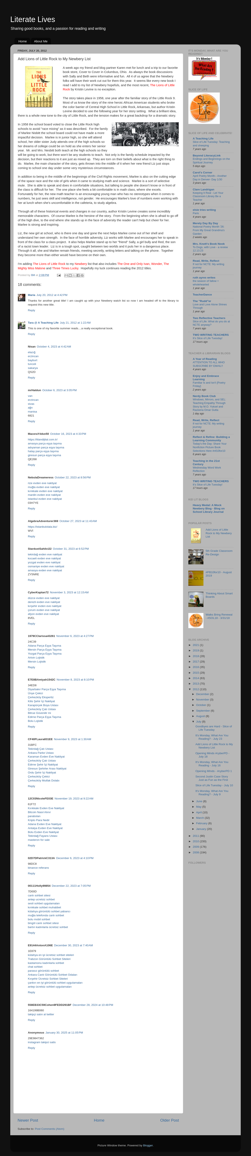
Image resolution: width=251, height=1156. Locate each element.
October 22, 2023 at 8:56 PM (73, 477)
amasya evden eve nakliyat (45, 570)
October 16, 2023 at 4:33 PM (68, 433)
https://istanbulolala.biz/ (42, 526)
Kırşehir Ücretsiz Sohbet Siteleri (48, 978)
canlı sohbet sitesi (39, 895)
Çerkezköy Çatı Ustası (42, 709)
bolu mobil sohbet (39, 919)
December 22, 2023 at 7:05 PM (71, 885)
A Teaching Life (203, 138)
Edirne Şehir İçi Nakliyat (43, 764)
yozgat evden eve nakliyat (44, 562)
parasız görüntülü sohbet (43, 970)
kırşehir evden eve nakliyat (44, 606)
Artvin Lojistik (36, 657)
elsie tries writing (204, 209)
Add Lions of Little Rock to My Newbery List (219, 533)
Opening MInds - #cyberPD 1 (213, 771)
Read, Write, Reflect (206, 260)
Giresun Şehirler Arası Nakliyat (47, 768)
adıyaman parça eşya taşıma (46, 447)
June (199, 801)
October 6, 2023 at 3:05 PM (59, 390)
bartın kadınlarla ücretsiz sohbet (48, 927)
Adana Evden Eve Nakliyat (44, 824)
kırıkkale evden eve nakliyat (45, 491)
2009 (196, 846)
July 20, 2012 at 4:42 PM (51, 295)
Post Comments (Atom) (49, 1128)
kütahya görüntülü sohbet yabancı (49, 911)
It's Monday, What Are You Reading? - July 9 (211, 792)
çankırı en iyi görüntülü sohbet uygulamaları (55, 982)
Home (22, 41)
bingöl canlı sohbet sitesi (43, 923)
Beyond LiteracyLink (207, 155)
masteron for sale (39, 839)
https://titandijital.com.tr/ (43, 439)
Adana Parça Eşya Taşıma (44, 645)
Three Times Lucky (65, 268)
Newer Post (28, 1120)
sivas (31, 403)
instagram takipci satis (42, 1042)
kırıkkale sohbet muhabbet (44, 907)
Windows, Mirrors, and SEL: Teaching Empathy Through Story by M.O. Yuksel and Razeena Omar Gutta (209, 404)
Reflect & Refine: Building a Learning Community (211, 438)
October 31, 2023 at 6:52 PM (71, 548)
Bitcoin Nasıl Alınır (39, 812)
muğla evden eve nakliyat (44, 487)
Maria (31, 295)
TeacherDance (202, 294)
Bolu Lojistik (35, 720)
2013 (196, 683)
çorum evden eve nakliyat (44, 610)
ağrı (30, 407)
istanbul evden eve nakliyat (45, 498)
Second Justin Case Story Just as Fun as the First (211, 778)
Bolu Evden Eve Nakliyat (43, 832)
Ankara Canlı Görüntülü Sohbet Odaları (52, 974)
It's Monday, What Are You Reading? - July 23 (211, 737)
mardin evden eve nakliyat (44, 494)
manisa (32, 411)
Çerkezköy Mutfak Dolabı (44, 780)
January (201, 829)
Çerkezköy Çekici (39, 776)
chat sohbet (35, 966)
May (199, 806)
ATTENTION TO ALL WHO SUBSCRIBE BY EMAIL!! (209, 364)
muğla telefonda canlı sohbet (46, 915)
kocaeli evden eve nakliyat (44, 558)
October (201, 705)
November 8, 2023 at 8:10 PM (75, 679)
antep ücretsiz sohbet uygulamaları (50, 986)
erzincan (33, 356)
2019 (196, 650)
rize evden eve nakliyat (42, 483)
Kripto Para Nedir (39, 820)
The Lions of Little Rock (49, 264)
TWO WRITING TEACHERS (211, 334)
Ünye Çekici (35, 693)
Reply (31, 310)
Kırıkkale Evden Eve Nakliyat (46, 808)
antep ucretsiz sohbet (41, 899)
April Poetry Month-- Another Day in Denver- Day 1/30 (210, 177)
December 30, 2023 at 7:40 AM (73, 945)
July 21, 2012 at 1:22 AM (75, 322)
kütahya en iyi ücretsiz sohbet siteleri (51, 955)
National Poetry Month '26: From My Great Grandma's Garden (209, 230)
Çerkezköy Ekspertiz (41, 697)
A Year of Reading (205, 359)
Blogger (148, 1145)
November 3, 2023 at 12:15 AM (69, 592)
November (203, 699)
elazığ (31, 352)
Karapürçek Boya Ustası (43, 705)
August (201, 716)
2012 (196, 689)
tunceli (32, 364)
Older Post (169, 1120)
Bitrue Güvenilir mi (39, 713)
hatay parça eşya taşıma (43, 451)
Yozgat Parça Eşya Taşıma (45, 653)
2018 (196, 656)
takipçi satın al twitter (41, 1014)
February (202, 823)
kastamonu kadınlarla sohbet (46, 963)
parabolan (34, 816)
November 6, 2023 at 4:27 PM (75, 636)
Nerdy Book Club (204, 396)
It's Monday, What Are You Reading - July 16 (211, 763)
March (200, 817)
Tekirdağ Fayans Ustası (42, 835)
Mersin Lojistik (37, 661)
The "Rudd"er (202, 301)
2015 (196, 672)
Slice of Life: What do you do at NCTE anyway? (211, 323)
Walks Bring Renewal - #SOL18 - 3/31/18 (219, 616)
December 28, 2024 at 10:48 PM (93, 1004)
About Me (41, 41)
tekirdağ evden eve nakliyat (45, 554)
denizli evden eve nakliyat (44, 602)
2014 (196, 678)
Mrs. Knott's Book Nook (209, 243)
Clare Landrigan (203, 189)
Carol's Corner (202, 172)
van (30, 395)
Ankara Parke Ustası (41, 752)
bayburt (32, 360)
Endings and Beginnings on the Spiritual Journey (211, 160)
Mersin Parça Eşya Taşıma (44, 649)
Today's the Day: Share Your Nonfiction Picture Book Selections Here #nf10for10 (209, 447)
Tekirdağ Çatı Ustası (40, 748)
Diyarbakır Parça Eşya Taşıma (47, 689)
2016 (196, 667)
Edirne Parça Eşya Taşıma (44, 717)
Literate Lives (32, 19)
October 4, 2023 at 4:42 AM (54, 346)
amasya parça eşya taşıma (45, 443)
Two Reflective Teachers (209, 318)
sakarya (33, 368)
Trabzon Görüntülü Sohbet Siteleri (49, 959)
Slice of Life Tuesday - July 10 (214, 785)
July (199, 721)
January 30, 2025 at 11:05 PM (64, 1032)
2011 (196, 835)
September (203, 710)
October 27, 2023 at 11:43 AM (78, 521)
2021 (196, 645)
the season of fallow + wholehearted (206, 282)
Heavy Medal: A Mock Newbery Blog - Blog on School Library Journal (209, 508)
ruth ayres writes (204, 277)
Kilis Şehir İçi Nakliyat (41, 701)
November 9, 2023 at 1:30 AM (72, 739)
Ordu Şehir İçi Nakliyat (42, 772)
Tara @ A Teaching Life (43, 322)
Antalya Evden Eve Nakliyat (45, 828)
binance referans (38, 867)
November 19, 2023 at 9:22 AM (74, 798)
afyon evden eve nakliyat (43, 614)
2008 (196, 852)
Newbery (81, 264)
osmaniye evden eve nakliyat (46, 566)
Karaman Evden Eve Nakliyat (46, 756)
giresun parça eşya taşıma (44, 455)
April (199, 812)
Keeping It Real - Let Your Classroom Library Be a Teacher (208, 196)
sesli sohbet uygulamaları (44, 903)
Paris (196, 213)
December (203, 694)
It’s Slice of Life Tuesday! (208, 338)
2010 (196, 841)
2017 (196, 661)
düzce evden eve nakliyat (44, 598)
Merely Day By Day (205, 223)
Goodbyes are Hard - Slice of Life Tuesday (213, 728)
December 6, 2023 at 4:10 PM (74, 858)
